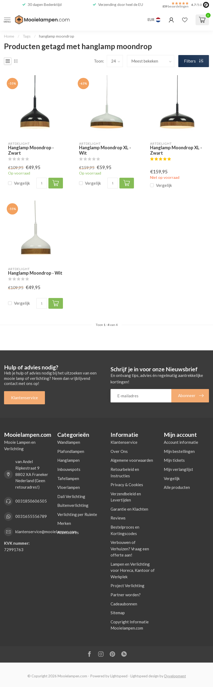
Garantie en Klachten (129, 509)
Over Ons (119, 451)
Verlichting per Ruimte (77, 514)
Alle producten (177, 487)
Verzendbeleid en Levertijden (126, 497)
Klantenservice (24, 397)
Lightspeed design (144, 676)
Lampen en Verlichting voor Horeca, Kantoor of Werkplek (133, 570)
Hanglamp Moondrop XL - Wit (105, 150)
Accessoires (68, 532)
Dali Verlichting (71, 496)
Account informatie (181, 442)
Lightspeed (118, 676)
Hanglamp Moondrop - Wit (35, 273)
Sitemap (118, 612)
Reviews (118, 517)
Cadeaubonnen (124, 603)
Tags (27, 36)
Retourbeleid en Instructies (125, 472)
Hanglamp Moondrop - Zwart (31, 150)
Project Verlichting (127, 585)
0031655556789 (31, 516)
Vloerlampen (68, 487)
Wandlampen (68, 442)
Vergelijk (22, 183)
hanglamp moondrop (56, 36)
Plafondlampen (70, 451)
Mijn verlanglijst (178, 469)
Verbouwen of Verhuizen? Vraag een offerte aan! (130, 548)
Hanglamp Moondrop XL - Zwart (176, 150)
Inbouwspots (68, 469)
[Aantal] (41, 183)
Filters (193, 61)
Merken (64, 523)
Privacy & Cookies (127, 484)
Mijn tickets (174, 460)
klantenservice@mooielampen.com (46, 531)
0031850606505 (31, 501)
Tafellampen (68, 478)
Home (9, 36)
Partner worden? (126, 594)
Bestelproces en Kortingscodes (125, 530)
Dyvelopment (175, 676)
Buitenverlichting (72, 505)
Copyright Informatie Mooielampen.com (130, 625)
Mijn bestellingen (179, 451)
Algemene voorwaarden (132, 460)
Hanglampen (68, 460)
